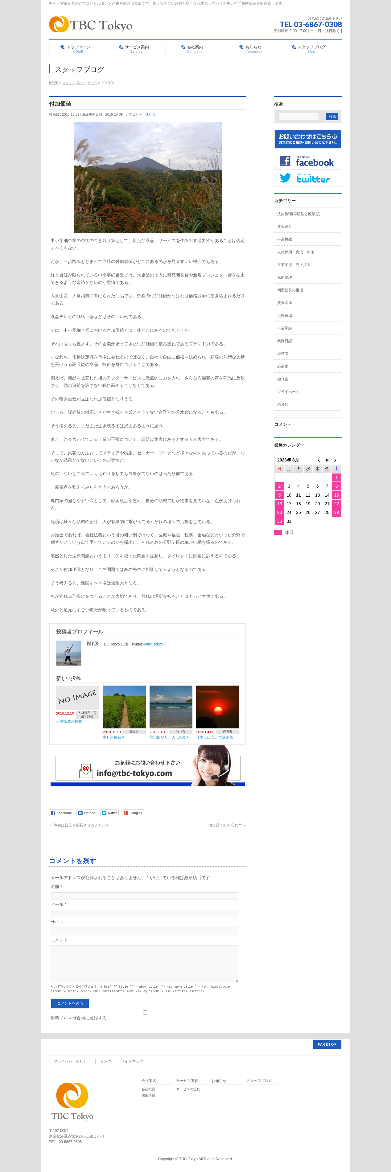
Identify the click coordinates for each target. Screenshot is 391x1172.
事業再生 (284, 239)
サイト (57, 922)
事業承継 (284, 328)
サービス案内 (187, 1081)
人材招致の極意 (69, 721)
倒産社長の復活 (290, 290)
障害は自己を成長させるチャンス (79, 825)
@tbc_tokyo (153, 644)
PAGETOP (327, 1045)
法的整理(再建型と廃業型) (298, 214)
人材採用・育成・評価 (87, 714)
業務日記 (284, 341)
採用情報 (148, 1095)
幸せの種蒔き (114, 737)
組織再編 (284, 315)
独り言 (150, 114)
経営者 (227, 731)
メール (58, 904)
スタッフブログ (259, 1081)
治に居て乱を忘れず (227, 825)
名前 (56, 886)
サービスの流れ (188, 1089)
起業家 (282, 366)
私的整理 (284, 277)
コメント (59, 939)
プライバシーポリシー (72, 1061)
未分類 (282, 404)
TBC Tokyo (188, 1159)
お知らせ (219, 1081)
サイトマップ (132, 1061)
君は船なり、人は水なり (170, 737)
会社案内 (149, 1081)
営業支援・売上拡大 (294, 265)
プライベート (288, 392)
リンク (105, 1061)
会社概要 (148, 1089)
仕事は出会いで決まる (214, 737)
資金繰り (284, 226)
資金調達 (284, 303)
